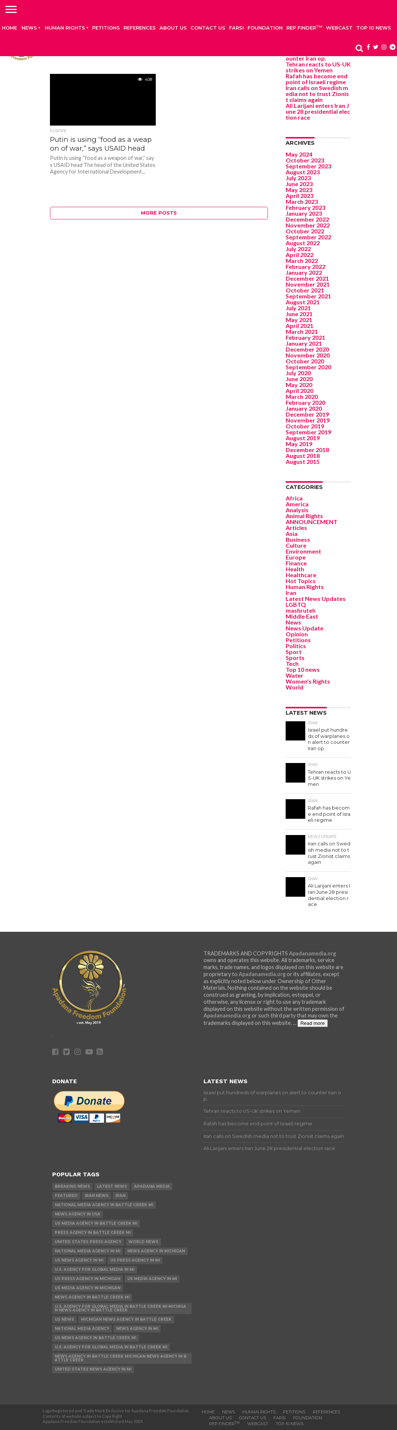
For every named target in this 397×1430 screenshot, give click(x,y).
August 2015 (303, 461)
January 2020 (304, 408)
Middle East (302, 616)
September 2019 (308, 431)
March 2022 (302, 260)
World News (143, 1241)
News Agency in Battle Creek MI (92, 1297)
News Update (304, 628)
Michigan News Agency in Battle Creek (126, 1319)
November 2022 (308, 225)
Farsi (236, 28)
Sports (295, 657)
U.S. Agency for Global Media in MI (94, 1269)
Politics (296, 645)
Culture (296, 545)
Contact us (208, 28)
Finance (296, 563)
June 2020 (299, 378)
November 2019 (308, 420)
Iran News (96, 1195)
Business (298, 539)
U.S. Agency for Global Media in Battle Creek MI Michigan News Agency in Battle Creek (120, 1308)
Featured (66, 1195)
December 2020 (307, 349)
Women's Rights (308, 681)
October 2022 (305, 231)
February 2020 (305, 402)
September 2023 (308, 166)
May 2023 (299, 189)
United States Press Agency (88, 1241)
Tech (292, 663)
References (140, 28)
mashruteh (301, 610)
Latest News (112, 1186)
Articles (296, 527)
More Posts (159, 213)
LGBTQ (296, 604)
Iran (291, 592)
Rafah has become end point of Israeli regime (316, 78)
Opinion (297, 633)
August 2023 (303, 171)
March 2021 (302, 331)
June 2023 (299, 183)
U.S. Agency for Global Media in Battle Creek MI (111, 1347)
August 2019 (303, 437)
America (297, 503)
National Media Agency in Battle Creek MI (104, 1204)
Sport (294, 651)
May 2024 (299, 154)
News (29, 28)
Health (295, 568)
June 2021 (299, 313)
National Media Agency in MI (87, 1251)
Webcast (339, 28)
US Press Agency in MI (135, 1260)
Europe (296, 557)
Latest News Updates (316, 598)
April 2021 (299, 325)
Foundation (265, 28)
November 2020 (308, 355)
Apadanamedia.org (312, 953)
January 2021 (304, 343)
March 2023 (302, 201)
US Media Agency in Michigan (87, 1288)
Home (9, 28)
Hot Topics (301, 580)
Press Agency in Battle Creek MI (93, 1232)
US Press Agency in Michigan (87, 1278)
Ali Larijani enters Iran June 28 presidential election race (318, 111)
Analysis (297, 509)
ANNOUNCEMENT (311, 521)
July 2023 (298, 177)
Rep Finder (304, 27)
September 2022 (308, 236)
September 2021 (308, 296)
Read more (312, 1023)
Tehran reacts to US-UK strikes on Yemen (318, 67)
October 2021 (305, 290)
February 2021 (305, 337)
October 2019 (305, 426)
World (294, 687)
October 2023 (305, 160)
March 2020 (302, 396)
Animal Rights (304, 515)
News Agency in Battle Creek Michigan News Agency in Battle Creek (120, 1358)
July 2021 (298, 307)
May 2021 (299, 319)
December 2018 (307, 449)
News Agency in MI (137, 1328)
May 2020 (299, 384)
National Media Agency (82, 1328)
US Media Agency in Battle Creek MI (96, 1223)
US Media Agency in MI (152, 1278)
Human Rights (65, 28)
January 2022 (304, 272)
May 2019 (299, 443)
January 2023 (304, 213)
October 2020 (305, 361)
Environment (303, 551)
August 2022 (303, 242)
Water (294, 675)
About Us (173, 28)
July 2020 (298, 372)
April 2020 (299, 390)
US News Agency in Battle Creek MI (95, 1337)
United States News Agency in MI (93, 1369)
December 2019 (307, 414)
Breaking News (72, 1186)
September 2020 (308, 366)
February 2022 (305, 266)
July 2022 (298, 248)
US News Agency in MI (79, 1260)
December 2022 (307, 219)
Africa (294, 498)
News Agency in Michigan (156, 1251)
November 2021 (308, 284)
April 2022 (299, 254)
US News (64, 1319)
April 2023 (299, 195)
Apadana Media (152, 1186)
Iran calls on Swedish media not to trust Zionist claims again (317, 93)
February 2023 (305, 207)
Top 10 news (373, 28)
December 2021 (307, 278)
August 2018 (303, 455)
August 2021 (303, 301)
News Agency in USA (77, 1214)
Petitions (106, 28)
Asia (291, 533)
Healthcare (301, 574)
